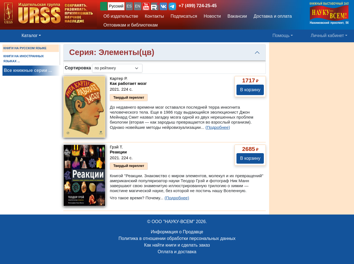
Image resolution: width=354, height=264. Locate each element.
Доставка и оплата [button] (273, 16)
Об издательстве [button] (120, 16)
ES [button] (129, 6)
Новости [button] (212, 16)
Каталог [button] (30, 35)
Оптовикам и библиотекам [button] (130, 25)
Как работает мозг (128, 83)
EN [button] (137, 6)
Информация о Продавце (177, 231)
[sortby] (117, 68)
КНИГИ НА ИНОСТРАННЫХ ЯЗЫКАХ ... (23, 58)
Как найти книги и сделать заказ (177, 245)
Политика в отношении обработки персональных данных (176, 238)
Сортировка (78, 68)
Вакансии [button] (237, 16)
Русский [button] (116, 6)
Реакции (118, 152)
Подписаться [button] (184, 16)
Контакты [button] (154, 16)
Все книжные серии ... (28, 70)
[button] (146, 6)
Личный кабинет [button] (327, 35)
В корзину (250, 89)
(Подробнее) (217, 127)
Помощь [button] (281, 35)
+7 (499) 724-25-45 (198, 5)
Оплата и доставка (177, 251)
